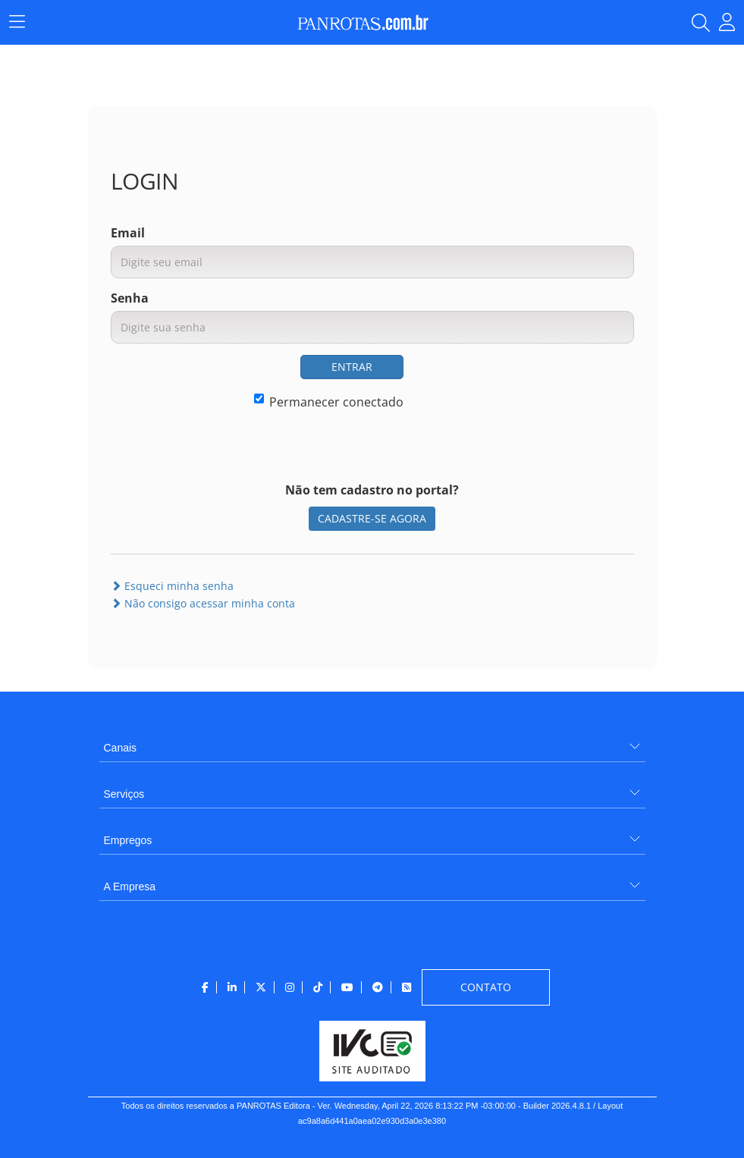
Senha (130, 298)
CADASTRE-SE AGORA (372, 518)
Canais (120, 748)
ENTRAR (351, 366)
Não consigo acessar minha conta (203, 603)
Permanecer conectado (328, 402)
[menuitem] (372, 742)
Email (128, 232)
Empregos (128, 840)
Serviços (124, 794)
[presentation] (518, 384)
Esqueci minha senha (172, 586)
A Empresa (129, 886)
